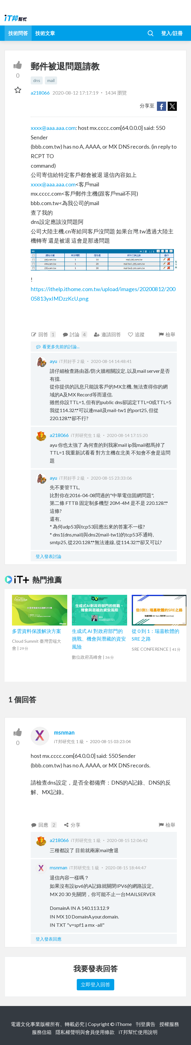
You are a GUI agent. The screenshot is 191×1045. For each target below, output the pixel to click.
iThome (123, 1024)
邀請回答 (107, 334)
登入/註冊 (172, 33)
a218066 (41, 93)
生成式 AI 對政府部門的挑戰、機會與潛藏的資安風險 (99, 638)
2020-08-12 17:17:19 (75, 93)
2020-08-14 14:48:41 (111, 361)
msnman (64, 732)
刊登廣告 (145, 1024)
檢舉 (166, 334)
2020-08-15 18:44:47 (125, 867)
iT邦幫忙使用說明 (138, 1032)
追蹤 (136, 334)
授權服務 (169, 1024)
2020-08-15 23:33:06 (111, 478)
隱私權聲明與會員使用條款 (85, 1032)
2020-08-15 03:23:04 (110, 741)
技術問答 (18, 33)
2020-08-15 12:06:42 (127, 840)
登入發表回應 (48, 939)
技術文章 (45, 33)
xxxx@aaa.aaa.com (53, 127)
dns (36, 80)
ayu (53, 361)
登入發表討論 (48, 556)
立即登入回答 (95, 984)
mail (51, 80)
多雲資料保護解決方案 (36, 631)
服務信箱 (42, 1032)
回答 (43, 334)
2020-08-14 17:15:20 (127, 435)
